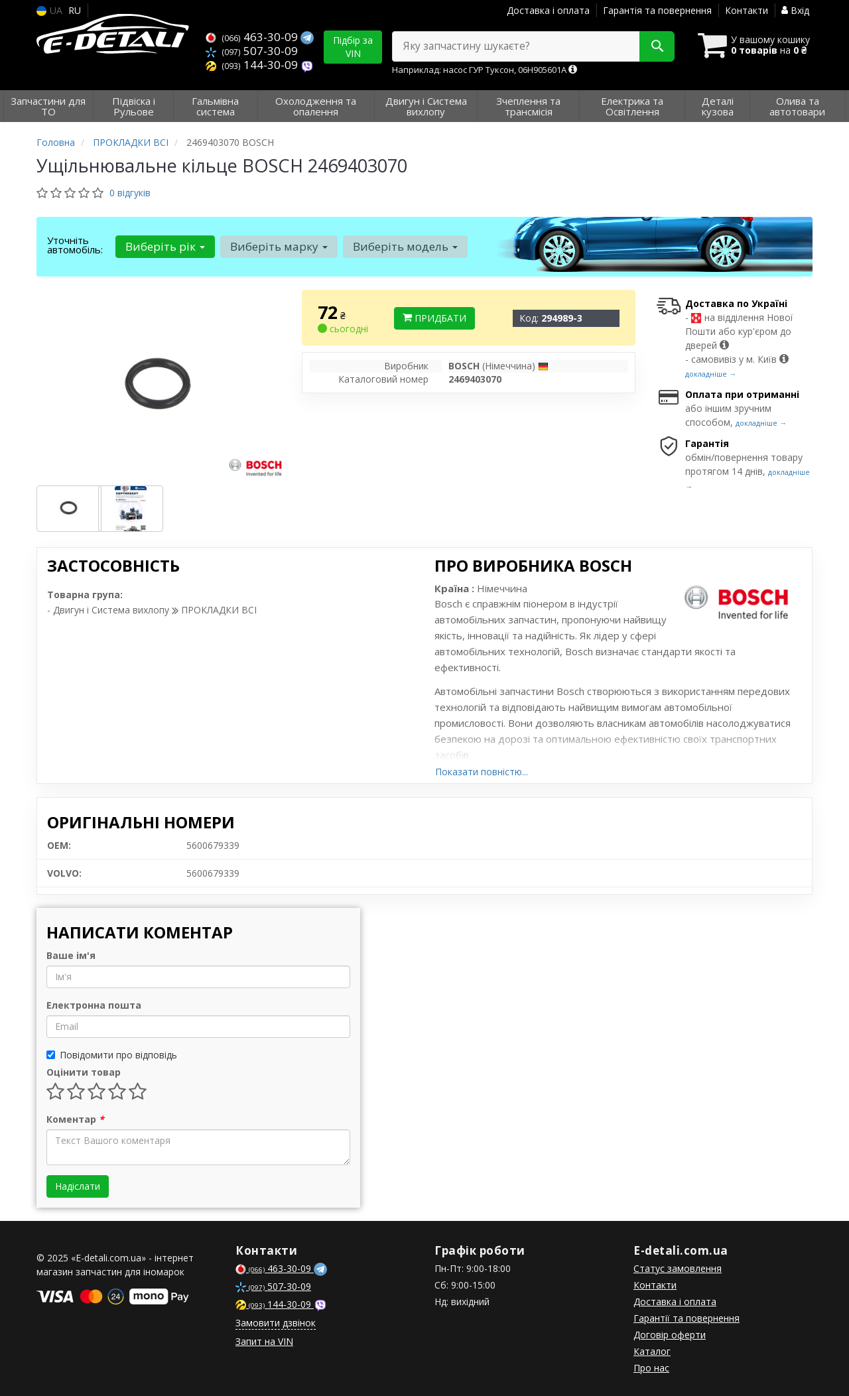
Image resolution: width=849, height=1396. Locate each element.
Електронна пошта (93, 1005)
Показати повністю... (481, 771)
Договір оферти (669, 1334)
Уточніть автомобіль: (75, 244)
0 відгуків (130, 192)
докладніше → (710, 374)
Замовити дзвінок (275, 1322)
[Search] (655, 46)
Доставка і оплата (548, 10)
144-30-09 (253, 64)
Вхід (795, 10)
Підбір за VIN (353, 47)
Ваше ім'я (71, 955)
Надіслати (77, 1186)
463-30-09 (253, 36)
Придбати (434, 318)
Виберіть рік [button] (165, 246)
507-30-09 (252, 50)
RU (74, 10)
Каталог (652, 1351)
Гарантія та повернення (657, 10)
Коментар (75, 1119)
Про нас (651, 1368)
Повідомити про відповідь (111, 1054)
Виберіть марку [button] (279, 246)
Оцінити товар (83, 1072)
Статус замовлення (677, 1268)
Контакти (746, 10)
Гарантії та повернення (686, 1318)
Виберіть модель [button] (405, 246)
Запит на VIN (264, 1341)
